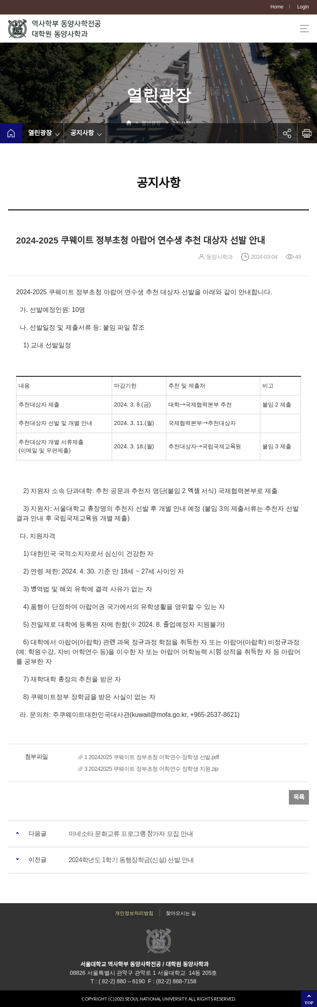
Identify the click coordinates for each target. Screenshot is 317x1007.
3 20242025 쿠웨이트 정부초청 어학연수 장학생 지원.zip (151, 769)
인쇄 (307, 133)
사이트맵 (304, 28)
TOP (309, 1002)
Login (303, 7)
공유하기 (287, 133)
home (11, 133)
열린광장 (40, 133)
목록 (299, 797)
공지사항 (82, 133)
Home (276, 7)
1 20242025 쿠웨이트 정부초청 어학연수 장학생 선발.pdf (151, 757)
